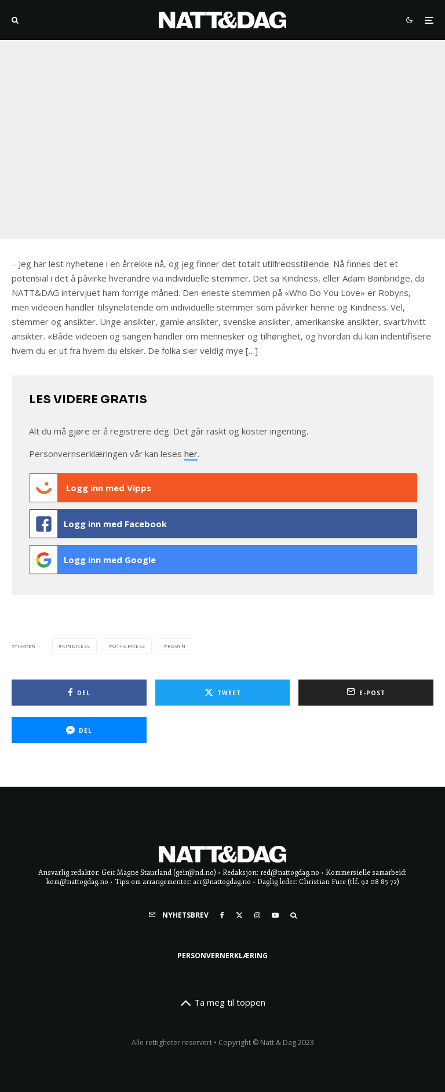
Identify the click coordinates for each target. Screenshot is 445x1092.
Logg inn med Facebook (98, 524)
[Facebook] (222, 915)
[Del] (79, 693)
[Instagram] (257, 915)
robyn (176, 645)
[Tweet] (222, 693)
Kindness (76, 645)
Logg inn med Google (93, 560)
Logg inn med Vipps (90, 488)
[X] (239, 915)
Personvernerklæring (222, 955)
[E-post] (365, 693)
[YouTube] (275, 915)
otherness (128, 645)
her (191, 453)
